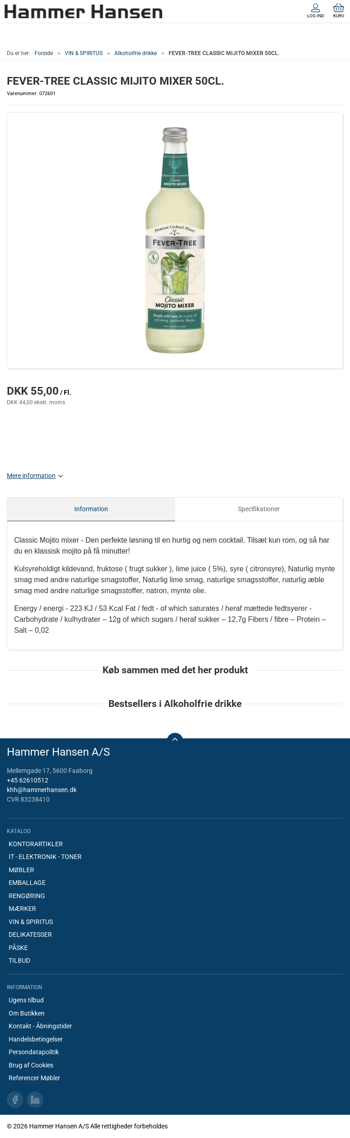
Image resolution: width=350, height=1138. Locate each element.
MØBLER (21, 870)
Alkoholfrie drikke (135, 53)
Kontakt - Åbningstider (40, 1026)
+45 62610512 (27, 780)
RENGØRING (27, 895)
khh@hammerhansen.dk (42, 789)
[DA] (83, 11)
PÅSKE (18, 947)
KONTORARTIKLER (36, 844)
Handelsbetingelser (36, 1039)
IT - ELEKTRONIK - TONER (45, 856)
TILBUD (19, 960)
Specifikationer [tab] (259, 509)
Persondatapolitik (34, 1052)
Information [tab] (91, 509)
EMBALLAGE (27, 882)
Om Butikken (27, 1013)
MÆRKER (22, 908)
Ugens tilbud (26, 1000)
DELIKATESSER (30, 934)
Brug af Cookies (31, 1065)
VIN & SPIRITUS (84, 53)
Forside (44, 53)
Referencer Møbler (34, 1078)
